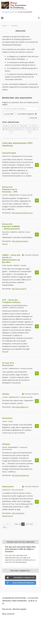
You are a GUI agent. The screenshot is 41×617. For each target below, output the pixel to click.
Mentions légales (19, 609)
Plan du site (6, 609)
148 (15, 524)
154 (4, 527)
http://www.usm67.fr (19, 289)
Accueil (4, 26)
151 (27, 524)
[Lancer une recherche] (39, 18)
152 (31, 524)
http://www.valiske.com (20, 407)
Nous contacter (8, 614)
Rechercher (33, 118)
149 (19, 524)
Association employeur (26, 114)
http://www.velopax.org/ (20, 475)
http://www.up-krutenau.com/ (22, 213)
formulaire (9, 551)
